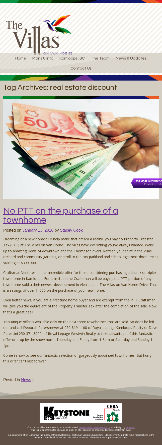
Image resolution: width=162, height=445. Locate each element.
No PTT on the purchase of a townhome (60, 215)
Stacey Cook (71, 230)
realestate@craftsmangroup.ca (94, 427)
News (26, 380)
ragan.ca (130, 427)
